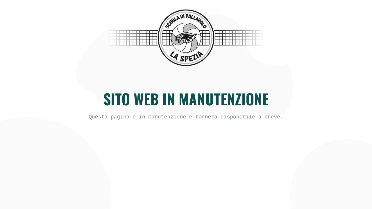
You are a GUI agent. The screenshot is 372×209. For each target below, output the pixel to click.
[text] (186, 117)
